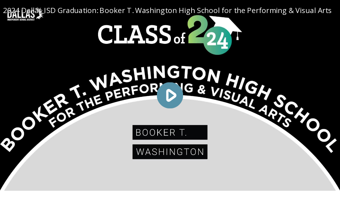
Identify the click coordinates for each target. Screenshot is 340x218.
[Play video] (170, 95)
